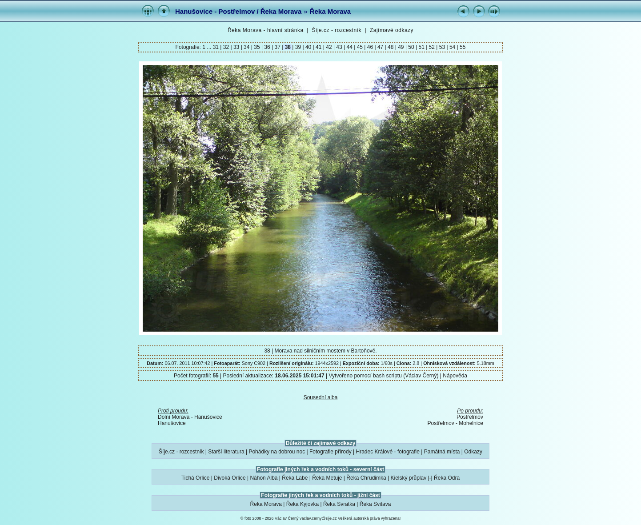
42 (329, 47)
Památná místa (442, 452)
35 (256, 47)
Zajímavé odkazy (391, 30)
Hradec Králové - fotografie (388, 452)
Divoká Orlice (229, 478)
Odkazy (473, 452)
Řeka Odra (447, 478)
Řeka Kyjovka (302, 504)
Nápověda (455, 376)
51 (421, 47)
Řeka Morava (330, 11)
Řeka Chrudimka (366, 478)
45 (359, 47)
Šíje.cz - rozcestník (336, 30)
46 (369, 47)
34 (246, 47)
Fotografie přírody (330, 452)
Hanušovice (172, 423)
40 (308, 47)
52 (431, 47)
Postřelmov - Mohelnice (455, 423)
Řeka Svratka (339, 504)
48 (390, 47)
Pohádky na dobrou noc (276, 452)
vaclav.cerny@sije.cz (318, 518)
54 (452, 47)
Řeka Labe (295, 478)
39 (297, 47)
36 (267, 47)
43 (339, 47)
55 (462, 47)
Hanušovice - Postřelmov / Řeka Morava (238, 11)
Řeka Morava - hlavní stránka (266, 30)
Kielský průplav (408, 478)
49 (401, 47)
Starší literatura (226, 452)
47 (380, 47)
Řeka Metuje (327, 478)
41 (318, 47)
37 (277, 47)
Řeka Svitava (375, 504)
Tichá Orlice (195, 478)
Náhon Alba (263, 478)
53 (441, 47)
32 (225, 47)
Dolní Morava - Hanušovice (190, 417)
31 (216, 47)
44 (349, 47)
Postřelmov (470, 417)
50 (411, 47)
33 (236, 47)
